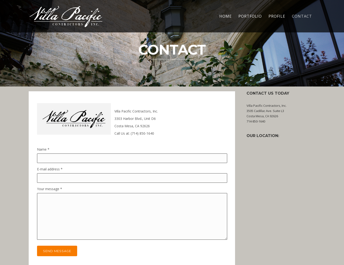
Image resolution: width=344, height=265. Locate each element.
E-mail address (50, 169)
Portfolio (250, 16)
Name (43, 149)
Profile (277, 16)
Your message (49, 189)
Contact (302, 16)
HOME (225, 16)
